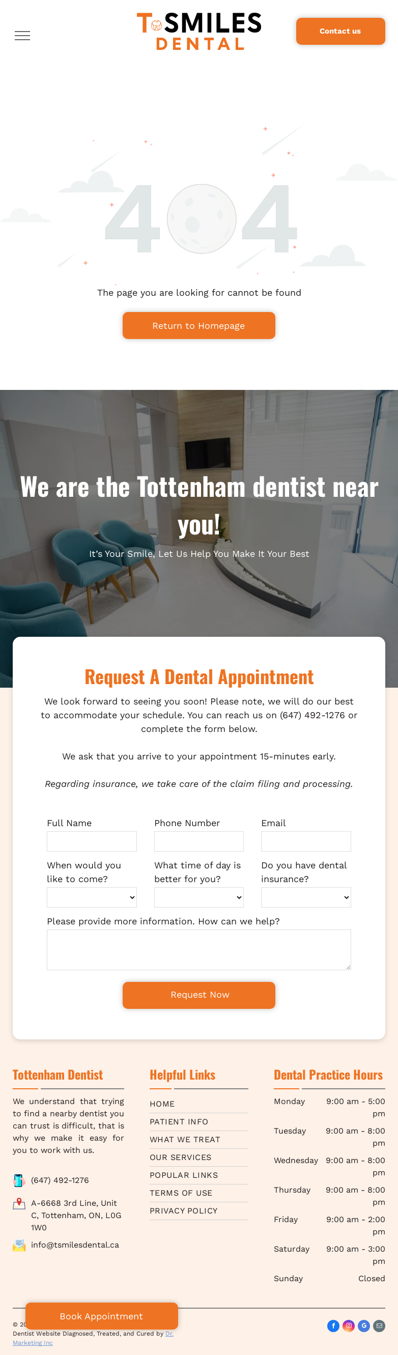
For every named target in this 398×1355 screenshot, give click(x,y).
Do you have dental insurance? (304, 872)
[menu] (22, 35)
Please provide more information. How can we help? (163, 921)
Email (273, 822)
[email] (379, 1327)
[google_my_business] (364, 1327)
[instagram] (349, 1327)
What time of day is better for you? (197, 872)
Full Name (69, 822)
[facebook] (333, 1327)
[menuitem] (199, 1104)
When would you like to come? (84, 872)
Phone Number (187, 822)
